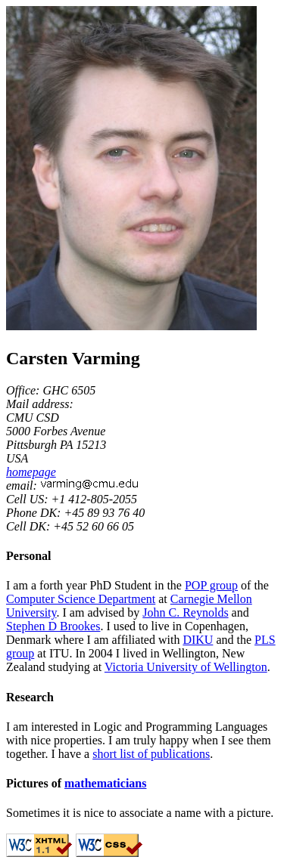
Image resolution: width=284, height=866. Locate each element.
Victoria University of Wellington (186, 666)
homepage (31, 471)
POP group (211, 585)
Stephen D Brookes (53, 626)
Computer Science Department (80, 598)
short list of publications (151, 753)
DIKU (198, 639)
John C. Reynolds (185, 612)
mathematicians (105, 783)
